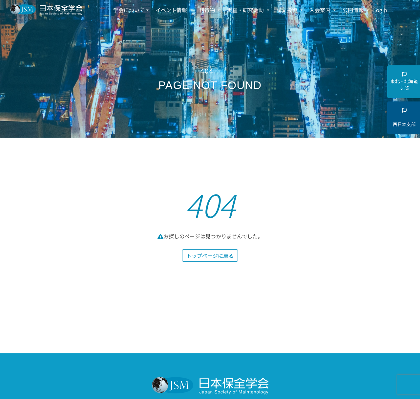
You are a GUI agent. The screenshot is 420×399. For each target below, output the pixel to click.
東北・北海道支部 (404, 81)
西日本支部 (404, 117)
